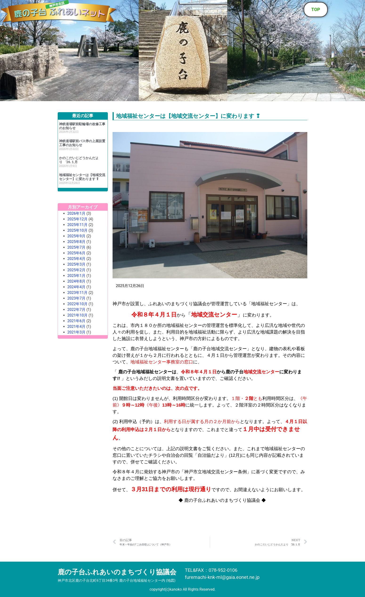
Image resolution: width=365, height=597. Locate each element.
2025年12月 (77, 219)
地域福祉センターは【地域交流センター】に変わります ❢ (82, 177)
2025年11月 (77, 224)
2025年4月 (76, 258)
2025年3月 (76, 264)
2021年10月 (77, 315)
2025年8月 (76, 241)
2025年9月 (76, 236)
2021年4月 (76, 326)
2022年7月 (76, 309)
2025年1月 (76, 275)
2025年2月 (76, 270)
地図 (170, 580)
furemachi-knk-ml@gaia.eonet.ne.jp (222, 577)
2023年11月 (77, 292)
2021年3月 (76, 332)
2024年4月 (76, 287)
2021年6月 (76, 321)
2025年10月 (77, 230)
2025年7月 (76, 247)
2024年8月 (76, 281)
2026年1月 (76, 213)
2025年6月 (76, 253)
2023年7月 (76, 298)
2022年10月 (77, 304)
